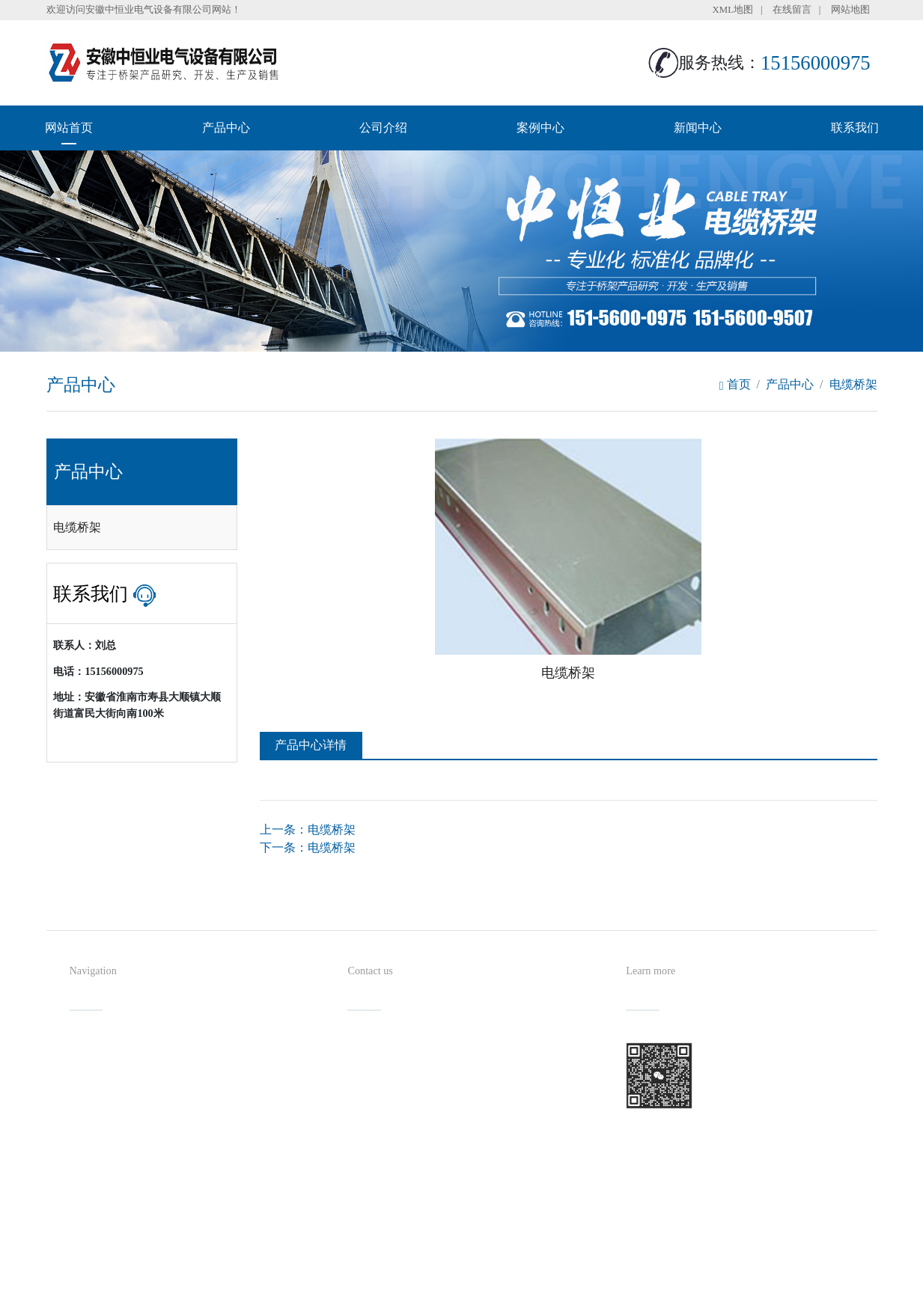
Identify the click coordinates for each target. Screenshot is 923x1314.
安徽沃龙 (492, 1297)
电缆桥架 (853, 384)
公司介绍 (383, 127)
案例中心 (540, 127)
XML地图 (733, 9)
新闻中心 (698, 127)
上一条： (308, 829)
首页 (735, 384)
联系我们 (855, 127)
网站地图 (850, 9)
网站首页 (69, 127)
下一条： (308, 847)
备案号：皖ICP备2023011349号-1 (537, 1272)
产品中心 (226, 127)
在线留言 (792, 9)
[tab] (142, 527)
